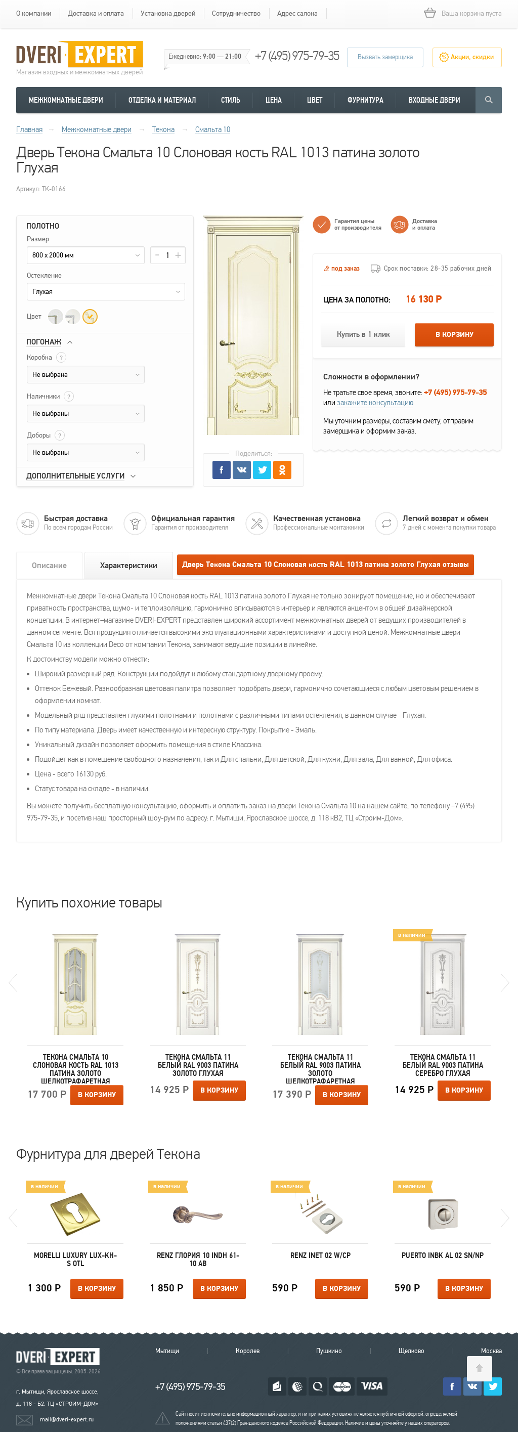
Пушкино (329, 1351)
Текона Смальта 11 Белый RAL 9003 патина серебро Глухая (443, 1065)
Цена (274, 100)
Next (505, 983)
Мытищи (167, 1351)
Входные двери (434, 100)
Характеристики (128, 565)
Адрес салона (297, 13)
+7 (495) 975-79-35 (297, 56)
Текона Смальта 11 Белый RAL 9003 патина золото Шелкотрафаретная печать (320, 1068)
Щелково (411, 1351)
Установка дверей (168, 13)
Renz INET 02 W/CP (320, 1255)
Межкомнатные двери (66, 100)
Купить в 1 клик (363, 334)
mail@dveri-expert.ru (67, 1419)
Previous (13, 983)
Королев (248, 1351)
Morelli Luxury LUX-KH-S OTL (75, 1259)
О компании (33, 13)
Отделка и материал (162, 100)
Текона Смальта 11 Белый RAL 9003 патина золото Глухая (198, 1065)
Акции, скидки (472, 57)
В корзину (454, 334)
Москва (491, 1351)
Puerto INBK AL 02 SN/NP (443, 1255)
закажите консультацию (375, 402)
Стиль (230, 100)
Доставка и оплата (96, 13)
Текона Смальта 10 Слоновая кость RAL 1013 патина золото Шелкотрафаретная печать (75, 1068)
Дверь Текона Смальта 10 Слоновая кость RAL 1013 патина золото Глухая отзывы (325, 565)
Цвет (314, 100)
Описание (49, 565)
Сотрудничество (236, 13)
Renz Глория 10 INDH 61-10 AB (198, 1259)
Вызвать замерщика (385, 57)
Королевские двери (59, 1357)
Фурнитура (365, 100)
